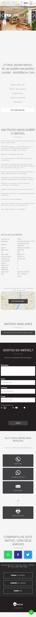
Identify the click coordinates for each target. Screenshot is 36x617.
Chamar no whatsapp (18, 477)
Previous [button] (2, 15)
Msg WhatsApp (1, 408)
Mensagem (4, 365)
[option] (18, 15)
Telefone (4, 388)
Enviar (18, 423)
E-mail (3, 396)
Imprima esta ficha (18, 515)
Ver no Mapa (15, 567)
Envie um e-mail (18, 490)
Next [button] (34, 15)
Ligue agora (18, 463)
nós (18, 591)
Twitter (28, 554)
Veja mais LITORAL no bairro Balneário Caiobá (18, 332)
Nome (3, 379)
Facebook (18, 554)
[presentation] (10, 415)
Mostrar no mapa (18, 301)
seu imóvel (18, 575)
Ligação (24, 408)
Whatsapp (8, 554)
